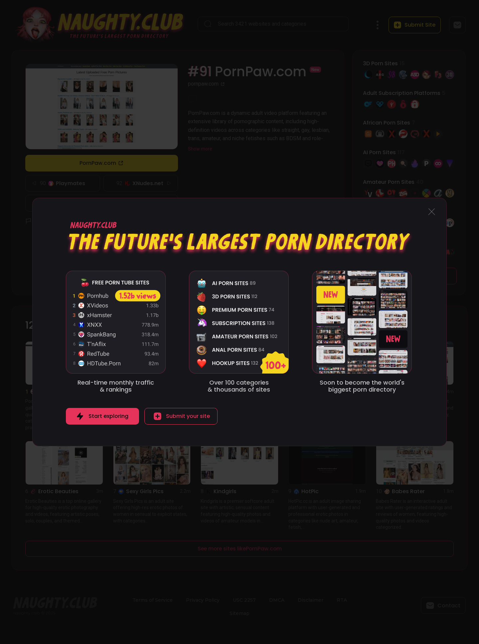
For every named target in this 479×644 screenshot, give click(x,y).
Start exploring (108, 416)
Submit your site (188, 416)
